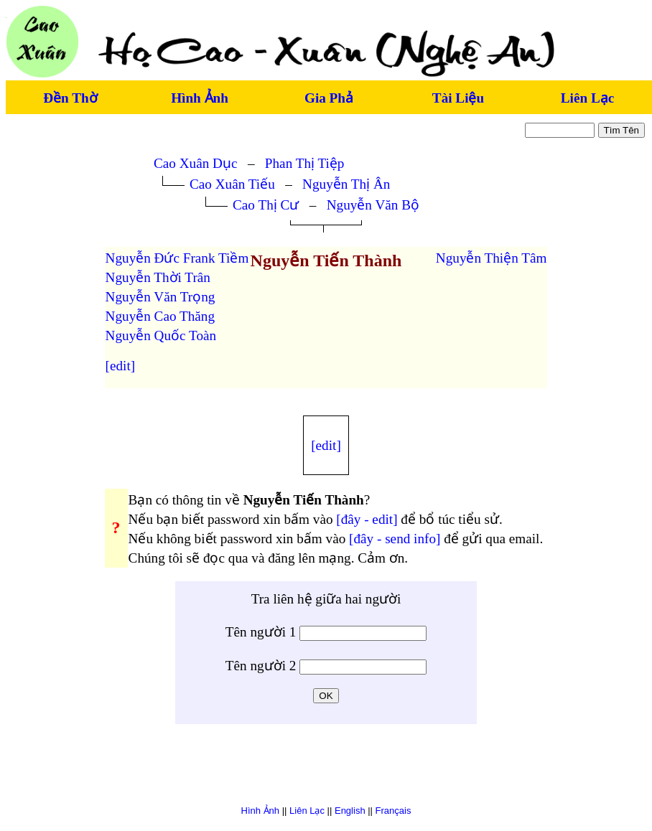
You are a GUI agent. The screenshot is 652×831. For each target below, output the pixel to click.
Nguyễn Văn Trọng (160, 296)
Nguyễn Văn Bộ (373, 204)
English (350, 810)
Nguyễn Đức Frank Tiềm (177, 258)
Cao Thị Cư (266, 204)
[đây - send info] (394, 538)
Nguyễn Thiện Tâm (491, 258)
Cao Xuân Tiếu (232, 184)
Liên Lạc (587, 97)
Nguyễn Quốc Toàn (161, 335)
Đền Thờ (70, 97)
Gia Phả (328, 97)
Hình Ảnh (199, 97)
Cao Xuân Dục (195, 163)
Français (393, 810)
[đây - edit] (366, 519)
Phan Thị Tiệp (305, 163)
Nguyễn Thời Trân (158, 277)
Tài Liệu (458, 97)
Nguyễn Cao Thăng (160, 316)
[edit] (121, 365)
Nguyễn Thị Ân (346, 184)
